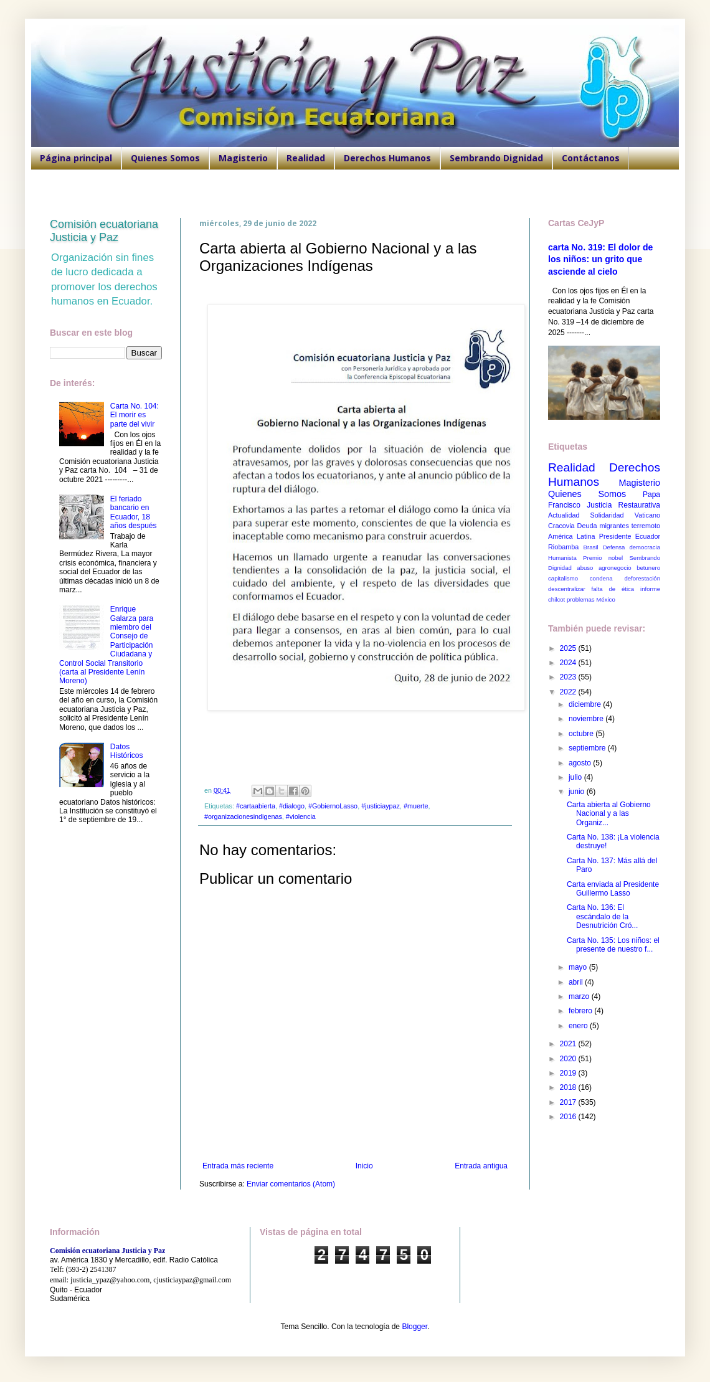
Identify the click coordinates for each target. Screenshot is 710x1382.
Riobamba (563, 547)
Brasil (591, 547)
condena (601, 578)
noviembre (587, 718)
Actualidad (563, 515)
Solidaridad (607, 515)
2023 (569, 677)
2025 (569, 648)
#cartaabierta (255, 806)
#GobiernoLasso (332, 806)
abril (577, 982)
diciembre (586, 704)
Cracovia (561, 525)
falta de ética (613, 588)
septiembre (588, 748)
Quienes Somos (165, 158)
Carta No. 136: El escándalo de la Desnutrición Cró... (602, 916)
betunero (648, 567)
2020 (569, 1058)
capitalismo (563, 578)
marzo (580, 996)
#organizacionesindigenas (243, 816)
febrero (581, 1010)
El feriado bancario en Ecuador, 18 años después (133, 512)
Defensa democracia (631, 547)
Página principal (76, 158)
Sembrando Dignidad (496, 158)
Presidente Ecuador (629, 536)
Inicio (364, 1166)
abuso (585, 567)
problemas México (591, 599)
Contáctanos (591, 158)
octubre (582, 733)
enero (579, 1025)
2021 (569, 1043)
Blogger (414, 1326)
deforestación (642, 578)
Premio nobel (603, 557)
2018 (569, 1087)
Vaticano (647, 515)
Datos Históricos (126, 751)
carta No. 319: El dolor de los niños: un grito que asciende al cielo (600, 259)
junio (578, 791)
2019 (569, 1073)
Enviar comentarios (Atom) (291, 1184)
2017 (569, 1102)
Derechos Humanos (387, 158)
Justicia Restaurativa (623, 505)
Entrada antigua (481, 1166)
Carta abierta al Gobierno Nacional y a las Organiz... (609, 813)
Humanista (562, 557)
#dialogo (292, 806)
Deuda (587, 525)
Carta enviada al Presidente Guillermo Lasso (613, 888)
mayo (579, 967)
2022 (569, 692)
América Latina (571, 536)
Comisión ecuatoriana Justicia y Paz (104, 231)
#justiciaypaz (380, 806)
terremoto (646, 525)
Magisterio (243, 158)
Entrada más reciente (237, 1166)
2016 (569, 1116)
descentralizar (566, 588)
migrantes (613, 525)
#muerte (416, 806)
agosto (581, 763)
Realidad (305, 158)
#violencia (301, 816)
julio (576, 777)
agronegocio (615, 567)
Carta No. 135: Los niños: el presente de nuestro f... (613, 945)
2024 (569, 662)
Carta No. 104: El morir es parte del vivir (134, 415)
